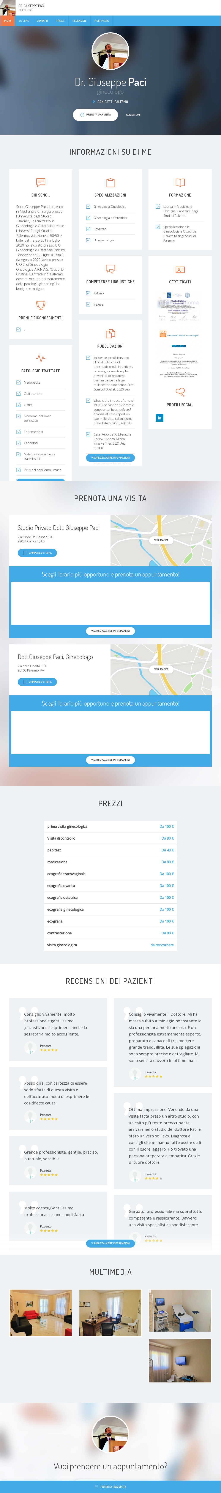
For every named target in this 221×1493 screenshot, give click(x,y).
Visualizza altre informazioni (110, 457)
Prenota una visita (110, 1487)
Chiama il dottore (37, 553)
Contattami (133, 114)
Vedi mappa (161, 540)
